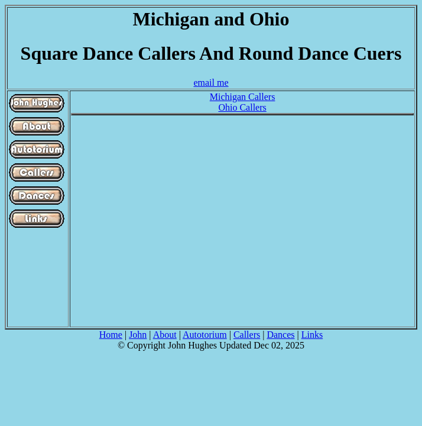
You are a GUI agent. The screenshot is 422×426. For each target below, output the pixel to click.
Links (312, 335)
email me (210, 83)
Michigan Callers (242, 97)
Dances (280, 335)
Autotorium (205, 335)
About (165, 335)
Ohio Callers (242, 107)
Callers (246, 335)
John (138, 335)
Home (110, 335)
